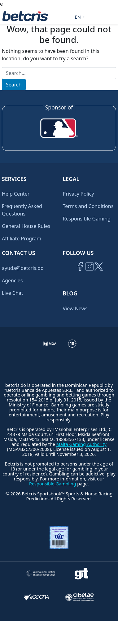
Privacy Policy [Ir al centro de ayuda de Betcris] (78, 193)
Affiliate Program (21, 238)
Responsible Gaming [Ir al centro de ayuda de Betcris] (87, 218)
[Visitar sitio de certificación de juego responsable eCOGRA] (36, 597)
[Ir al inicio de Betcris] (89, 273)
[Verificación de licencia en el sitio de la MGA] (50, 351)
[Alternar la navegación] (112, 16)
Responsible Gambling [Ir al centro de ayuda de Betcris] (52, 484)
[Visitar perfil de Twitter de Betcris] (98, 273)
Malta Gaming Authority (81, 444)
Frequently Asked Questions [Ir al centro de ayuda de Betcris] (22, 210)
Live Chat (12, 293)
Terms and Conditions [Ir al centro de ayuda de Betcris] (88, 206)
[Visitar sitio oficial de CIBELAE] (79, 597)
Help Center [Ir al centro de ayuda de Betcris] (15, 193)
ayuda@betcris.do (23, 268)
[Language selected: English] (78, 16)
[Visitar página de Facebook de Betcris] (80, 273)
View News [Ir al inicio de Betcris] (75, 308)
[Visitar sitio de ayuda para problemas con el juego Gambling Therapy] (81, 573)
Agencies (12, 280)
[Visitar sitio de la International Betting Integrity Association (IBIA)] (40, 573)
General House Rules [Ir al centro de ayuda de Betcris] (26, 226)
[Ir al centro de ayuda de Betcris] (72, 351)
